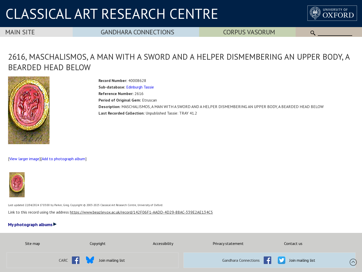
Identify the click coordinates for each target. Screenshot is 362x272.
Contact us (293, 243)
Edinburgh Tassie (140, 86)
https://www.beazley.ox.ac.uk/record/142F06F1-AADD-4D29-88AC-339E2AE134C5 (141, 212)
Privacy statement (228, 243)
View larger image (24, 158)
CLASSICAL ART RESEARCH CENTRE (112, 14)
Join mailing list (112, 260)
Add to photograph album (63, 158)
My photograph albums (32, 224)
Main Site (20, 32)
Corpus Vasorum (249, 32)
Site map (32, 243)
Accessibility (163, 243)
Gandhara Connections (137, 32)
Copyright (98, 243)
